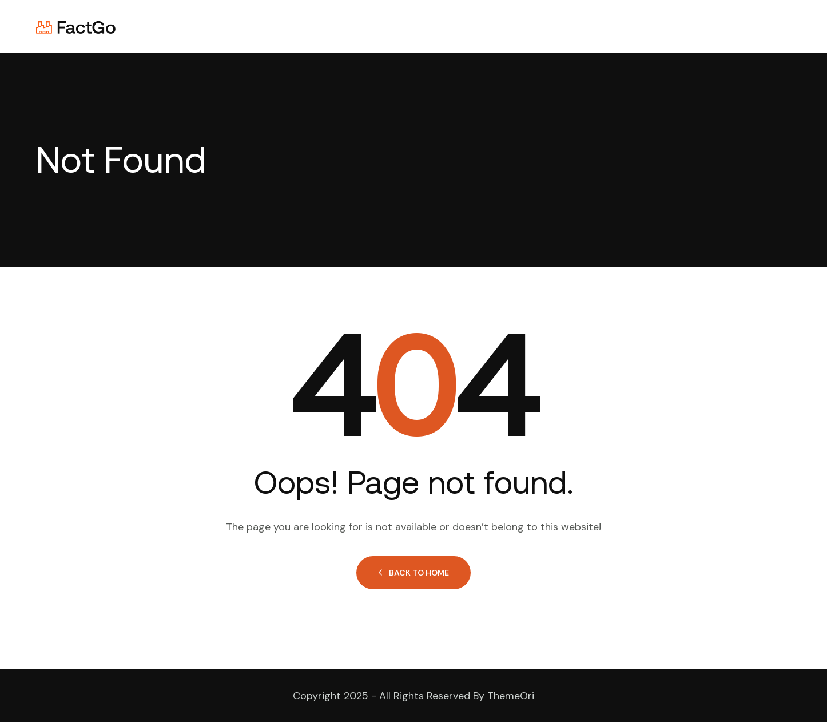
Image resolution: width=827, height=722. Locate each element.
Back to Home (413, 573)
